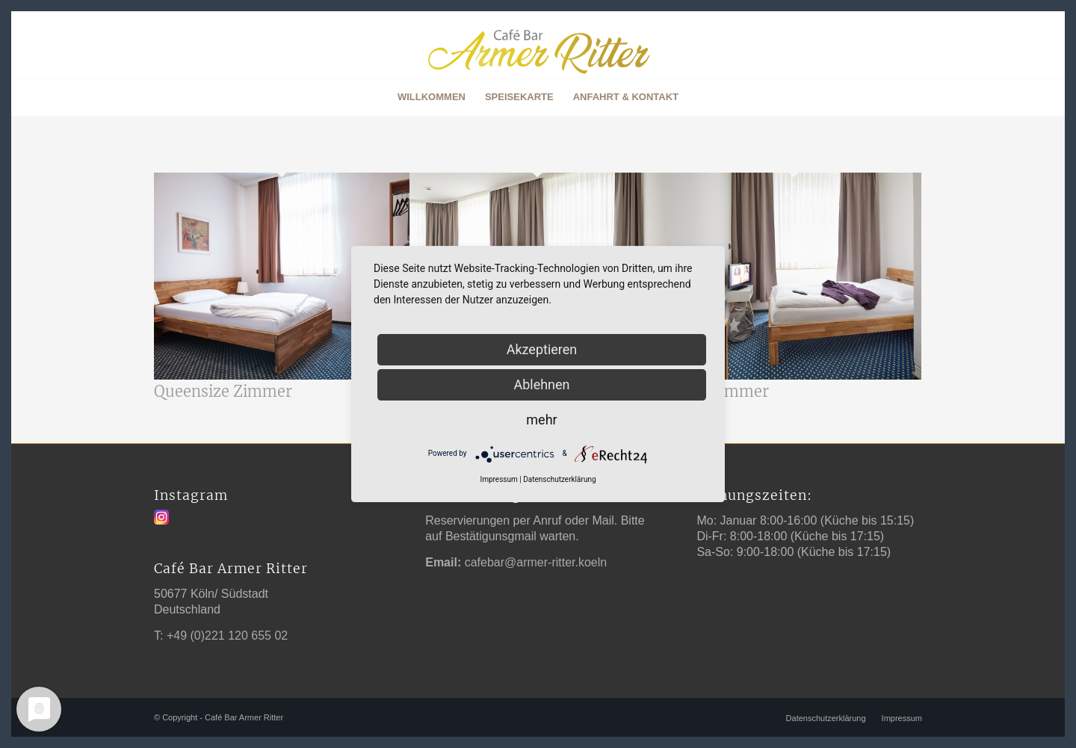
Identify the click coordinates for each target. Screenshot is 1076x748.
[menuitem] (431, 97)
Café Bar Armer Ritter (244, 717)
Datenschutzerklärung (559, 479)
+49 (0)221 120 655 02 (227, 635)
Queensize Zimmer (223, 391)
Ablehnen (541, 384)
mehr (541, 419)
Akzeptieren (542, 349)
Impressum (498, 479)
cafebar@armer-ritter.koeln (536, 562)
